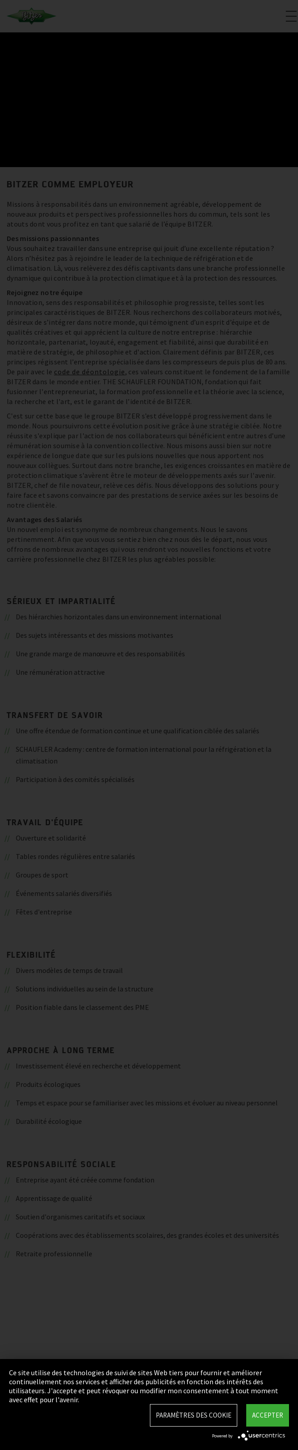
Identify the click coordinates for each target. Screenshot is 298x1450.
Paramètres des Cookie (193, 1415)
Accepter (267, 1415)
